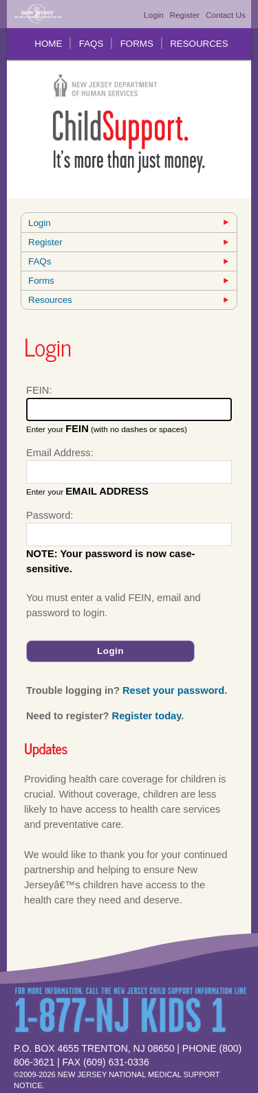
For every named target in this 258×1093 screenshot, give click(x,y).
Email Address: (60, 452)
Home (48, 43)
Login (154, 14)
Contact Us (226, 14)
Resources (199, 43)
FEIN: (39, 390)
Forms (136, 43)
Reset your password (173, 690)
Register (185, 14)
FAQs (91, 43)
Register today (147, 715)
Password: (49, 515)
